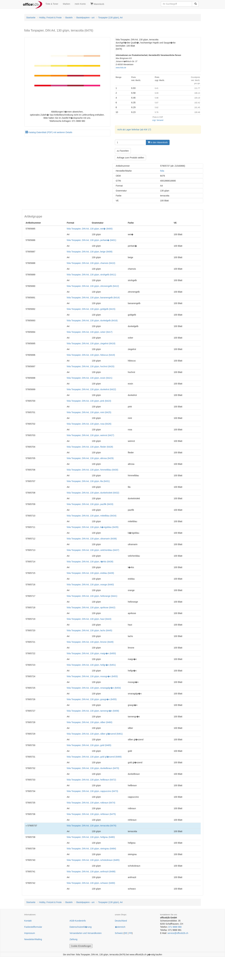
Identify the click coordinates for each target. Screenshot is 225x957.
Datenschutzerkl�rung (81, 927)
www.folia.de (121, 68)
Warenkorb (97, 3)
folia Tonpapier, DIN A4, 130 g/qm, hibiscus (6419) (91, 355)
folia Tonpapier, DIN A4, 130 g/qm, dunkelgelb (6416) (92, 320)
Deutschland (121, 920)
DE (125, 933)
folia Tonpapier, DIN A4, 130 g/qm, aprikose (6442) (91, 607)
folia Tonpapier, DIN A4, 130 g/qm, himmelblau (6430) (92, 469)
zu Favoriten (123, 151)
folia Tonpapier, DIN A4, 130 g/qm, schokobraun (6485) (93, 860)
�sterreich (120, 927)
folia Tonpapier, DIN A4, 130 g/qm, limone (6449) (90, 642)
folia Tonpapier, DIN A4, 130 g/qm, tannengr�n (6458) (93, 711)
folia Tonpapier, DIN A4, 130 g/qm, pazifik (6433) (90, 504)
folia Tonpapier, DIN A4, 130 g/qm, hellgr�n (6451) (91, 665)
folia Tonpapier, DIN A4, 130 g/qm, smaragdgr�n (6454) (94, 688)
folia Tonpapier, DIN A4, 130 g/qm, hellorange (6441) (92, 596)
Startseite (30, 17)
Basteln (69, 17)
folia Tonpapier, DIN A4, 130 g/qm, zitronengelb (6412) (93, 286)
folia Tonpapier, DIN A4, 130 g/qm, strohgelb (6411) (91, 274)
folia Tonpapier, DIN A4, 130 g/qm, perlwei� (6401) (91, 240)
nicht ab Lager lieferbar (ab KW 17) (134, 129)
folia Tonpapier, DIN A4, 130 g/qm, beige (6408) (89, 251)
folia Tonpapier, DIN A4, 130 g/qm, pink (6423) (89, 401)
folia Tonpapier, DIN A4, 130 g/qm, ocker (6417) (89, 332)
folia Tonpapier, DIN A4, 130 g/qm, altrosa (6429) (90, 458)
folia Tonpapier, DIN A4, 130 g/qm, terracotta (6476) (91, 825)
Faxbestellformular (33, 927)
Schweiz (119, 933)
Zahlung (73, 939)
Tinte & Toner (52, 4)
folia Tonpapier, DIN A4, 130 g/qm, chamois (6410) (91, 263)
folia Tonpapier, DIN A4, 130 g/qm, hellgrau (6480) (91, 837)
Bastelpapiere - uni (85, 17)
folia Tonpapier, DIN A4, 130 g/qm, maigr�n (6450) (91, 653)
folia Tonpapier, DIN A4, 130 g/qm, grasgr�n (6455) (92, 699)
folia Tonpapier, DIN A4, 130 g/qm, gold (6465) (89, 745)
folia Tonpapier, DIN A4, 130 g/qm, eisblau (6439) (90, 573)
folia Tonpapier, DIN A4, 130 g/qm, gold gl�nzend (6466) (94, 756)
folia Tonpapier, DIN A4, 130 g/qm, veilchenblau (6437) (93, 550)
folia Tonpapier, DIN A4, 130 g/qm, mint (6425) (89, 412)
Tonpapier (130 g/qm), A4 (110, 17)
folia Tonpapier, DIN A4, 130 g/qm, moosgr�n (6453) (92, 676)
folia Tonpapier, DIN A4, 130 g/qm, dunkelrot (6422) (91, 389)
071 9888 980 (175, 927)
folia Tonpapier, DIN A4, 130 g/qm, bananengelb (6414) (93, 297)
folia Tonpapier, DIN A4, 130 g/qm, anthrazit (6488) (91, 871)
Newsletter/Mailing (33, 939)
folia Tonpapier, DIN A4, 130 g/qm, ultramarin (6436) (92, 538)
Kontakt (28, 920)
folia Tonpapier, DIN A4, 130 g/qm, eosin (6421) (89, 378)
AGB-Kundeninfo (78, 920)
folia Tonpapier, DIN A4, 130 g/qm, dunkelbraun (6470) (93, 768)
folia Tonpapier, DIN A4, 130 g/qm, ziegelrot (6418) (91, 343)
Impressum (29, 933)
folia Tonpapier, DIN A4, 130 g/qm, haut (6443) (89, 619)
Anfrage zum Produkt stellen (130, 157)
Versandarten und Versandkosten (86, 933)
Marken (66, 4)
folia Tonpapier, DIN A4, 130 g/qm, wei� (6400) (89, 228)
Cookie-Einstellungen (81, 946)
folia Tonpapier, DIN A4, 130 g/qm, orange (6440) (90, 584)
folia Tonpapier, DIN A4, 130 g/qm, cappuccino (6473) (92, 791)
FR (130, 933)
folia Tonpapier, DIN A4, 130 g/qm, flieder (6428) (90, 447)
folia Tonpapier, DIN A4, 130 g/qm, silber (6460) (89, 722)
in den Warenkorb (158, 142)
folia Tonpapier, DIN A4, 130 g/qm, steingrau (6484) (91, 848)
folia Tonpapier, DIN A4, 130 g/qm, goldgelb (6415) (91, 309)
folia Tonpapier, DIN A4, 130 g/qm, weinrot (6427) (90, 435)
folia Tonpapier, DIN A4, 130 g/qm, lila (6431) (88, 481)
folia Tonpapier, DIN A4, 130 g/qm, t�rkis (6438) (90, 561)
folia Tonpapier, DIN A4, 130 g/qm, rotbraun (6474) (91, 802)
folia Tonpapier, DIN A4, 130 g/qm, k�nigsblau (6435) (92, 527)
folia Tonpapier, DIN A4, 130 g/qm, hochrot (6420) (90, 366)
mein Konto (80, 4)
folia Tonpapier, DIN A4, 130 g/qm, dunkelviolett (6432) (93, 492)
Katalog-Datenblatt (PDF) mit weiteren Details (48, 132)
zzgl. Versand (157, 120)
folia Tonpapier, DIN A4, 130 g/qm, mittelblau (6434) (91, 515)
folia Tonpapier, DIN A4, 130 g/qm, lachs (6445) (89, 630)
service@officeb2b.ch (177, 933)
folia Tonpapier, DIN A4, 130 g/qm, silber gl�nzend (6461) (95, 734)
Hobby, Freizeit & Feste (50, 17)
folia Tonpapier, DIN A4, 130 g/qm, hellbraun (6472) (91, 779)
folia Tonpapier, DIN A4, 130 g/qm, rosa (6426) (89, 424)
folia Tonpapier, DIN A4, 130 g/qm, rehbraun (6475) (91, 814)
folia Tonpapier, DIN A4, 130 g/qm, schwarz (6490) (91, 883)
